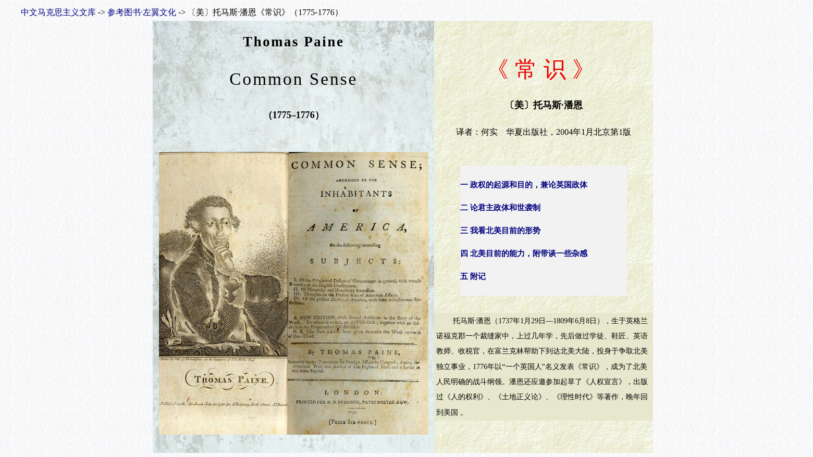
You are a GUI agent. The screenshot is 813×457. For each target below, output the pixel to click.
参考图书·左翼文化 (141, 12)
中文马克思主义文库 (58, 12)
